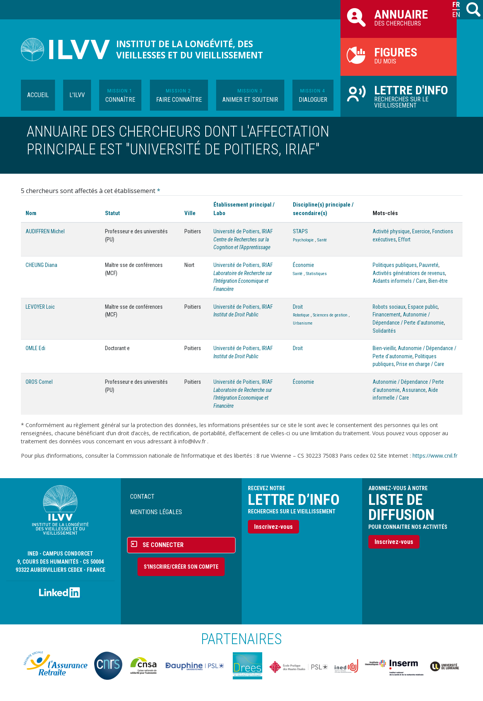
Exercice (421, 231)
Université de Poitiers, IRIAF (243, 231)
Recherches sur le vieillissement (398, 96)
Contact (142, 496)
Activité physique (391, 231)
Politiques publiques (395, 265)
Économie (303, 265)
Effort (404, 239)
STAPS (300, 231)
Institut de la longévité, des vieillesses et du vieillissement (189, 49)
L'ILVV (77, 95)
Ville (190, 213)
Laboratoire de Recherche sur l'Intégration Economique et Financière (242, 281)
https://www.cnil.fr (435, 455)
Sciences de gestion (330, 315)
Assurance (414, 390)
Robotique (301, 315)
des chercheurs (398, 17)
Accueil (38, 95)
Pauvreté (428, 265)
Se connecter (163, 545)
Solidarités (384, 331)
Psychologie (303, 240)
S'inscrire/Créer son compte (181, 567)
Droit (298, 307)
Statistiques (316, 273)
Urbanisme (303, 323)
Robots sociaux (389, 307)
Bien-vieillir (384, 348)
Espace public (423, 307)
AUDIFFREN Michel (45, 231)
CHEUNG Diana (41, 265)
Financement (386, 314)
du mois (398, 55)
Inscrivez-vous (273, 526)
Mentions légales (156, 512)
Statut (112, 213)
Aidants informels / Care (399, 281)
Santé (322, 240)
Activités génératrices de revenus (409, 273)
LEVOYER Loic (40, 307)
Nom (31, 213)
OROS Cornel (39, 382)
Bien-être (438, 281)
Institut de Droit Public (235, 314)
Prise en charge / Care (420, 364)
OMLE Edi (35, 348)
